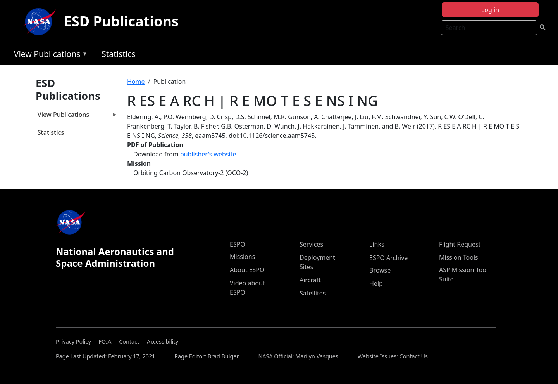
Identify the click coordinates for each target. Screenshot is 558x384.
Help (376, 283)
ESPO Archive (388, 258)
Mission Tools (458, 257)
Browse (380, 270)
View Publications (49, 55)
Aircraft (310, 280)
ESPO (237, 244)
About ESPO (247, 270)
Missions (242, 256)
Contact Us (414, 356)
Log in (490, 9)
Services (311, 244)
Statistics (118, 54)
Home (136, 81)
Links (376, 244)
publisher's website (208, 154)
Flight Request (459, 244)
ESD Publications (121, 21)
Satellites (313, 293)
